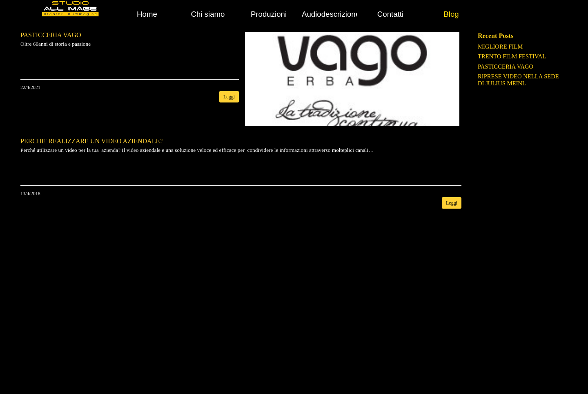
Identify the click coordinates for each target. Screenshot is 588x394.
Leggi (229, 97)
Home (147, 14)
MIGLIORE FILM (500, 46)
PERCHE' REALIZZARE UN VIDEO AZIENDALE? (91, 141)
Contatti (390, 14)
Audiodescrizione (331, 14)
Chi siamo (208, 14)
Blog (451, 14)
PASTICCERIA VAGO (505, 66)
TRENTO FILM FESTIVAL (512, 56)
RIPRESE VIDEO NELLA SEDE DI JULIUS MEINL (518, 80)
